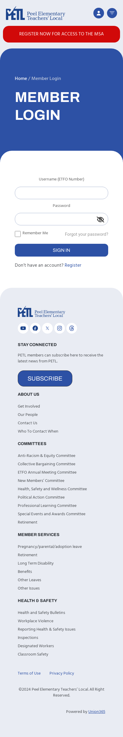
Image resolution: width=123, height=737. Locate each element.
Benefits (25, 571)
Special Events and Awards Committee (51, 514)
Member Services (39, 534)
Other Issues (29, 588)
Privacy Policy (61, 673)
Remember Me (31, 233)
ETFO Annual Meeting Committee (47, 472)
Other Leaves (29, 580)
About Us (28, 394)
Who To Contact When (38, 431)
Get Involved (29, 406)
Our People (28, 414)
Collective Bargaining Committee (46, 464)
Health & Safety (37, 600)
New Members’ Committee (41, 480)
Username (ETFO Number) (61, 180)
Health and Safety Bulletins (41, 612)
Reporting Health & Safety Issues (47, 629)
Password (61, 206)
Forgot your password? (86, 234)
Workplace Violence (35, 621)
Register (73, 265)
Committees (32, 443)
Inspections (28, 637)
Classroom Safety (33, 654)
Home (21, 79)
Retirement (27, 522)
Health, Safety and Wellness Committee (52, 489)
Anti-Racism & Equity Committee (46, 455)
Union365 (96, 711)
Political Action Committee (41, 497)
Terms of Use (29, 673)
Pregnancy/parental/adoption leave (50, 546)
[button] (112, 13)
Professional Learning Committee (47, 505)
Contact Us (27, 423)
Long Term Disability (36, 563)
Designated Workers (36, 646)
